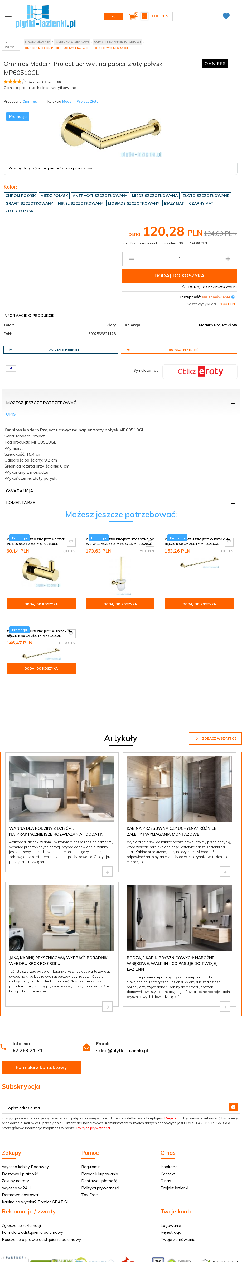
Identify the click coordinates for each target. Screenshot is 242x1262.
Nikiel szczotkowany (80, 203)
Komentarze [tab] (20, 502)
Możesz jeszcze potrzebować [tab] (41, 402)
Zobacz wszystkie (215, 710)
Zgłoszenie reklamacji (21, 1197)
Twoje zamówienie (178, 1211)
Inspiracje (169, 1139)
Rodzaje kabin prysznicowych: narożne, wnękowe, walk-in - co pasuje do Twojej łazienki (172, 936)
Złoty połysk (19, 211)
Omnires (29, 101)
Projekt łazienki (174, 1160)
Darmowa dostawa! (20, 1167)
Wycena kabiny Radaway (25, 1139)
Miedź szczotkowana (155, 195)
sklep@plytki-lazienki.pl (122, 1023)
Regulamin (173, 1091)
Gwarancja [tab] (19, 490)
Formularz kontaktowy (41, 1040)
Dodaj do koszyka (179, 275)
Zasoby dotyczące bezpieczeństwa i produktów (50, 168)
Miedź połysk (54, 195)
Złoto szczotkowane (206, 195)
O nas (166, 1153)
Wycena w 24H (16, 1160)
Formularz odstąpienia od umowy (32, 1204)
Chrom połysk (21, 195)
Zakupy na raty (15, 1153)
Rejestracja (171, 1204)
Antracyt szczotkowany (100, 195)
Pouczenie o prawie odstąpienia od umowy (41, 1211)
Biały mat (174, 203)
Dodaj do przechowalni (209, 286)
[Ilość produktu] (180, 259)
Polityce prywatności (93, 1100)
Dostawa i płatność (162, 350)
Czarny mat (201, 203)
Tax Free (89, 1167)
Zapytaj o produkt (44, 350)
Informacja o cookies (183, 1259)
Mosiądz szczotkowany (133, 203)
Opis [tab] (11, 414)
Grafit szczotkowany (29, 203)
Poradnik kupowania (99, 1146)
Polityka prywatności (100, 1160)
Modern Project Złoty (80, 101)
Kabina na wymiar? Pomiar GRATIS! (35, 1174)
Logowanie (171, 1197)
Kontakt (168, 1146)
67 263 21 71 (28, 1023)
